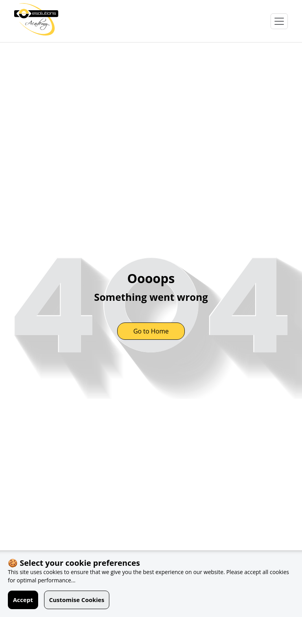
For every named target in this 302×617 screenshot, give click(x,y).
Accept (23, 600)
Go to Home (151, 331)
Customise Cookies (77, 600)
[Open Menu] (279, 21)
